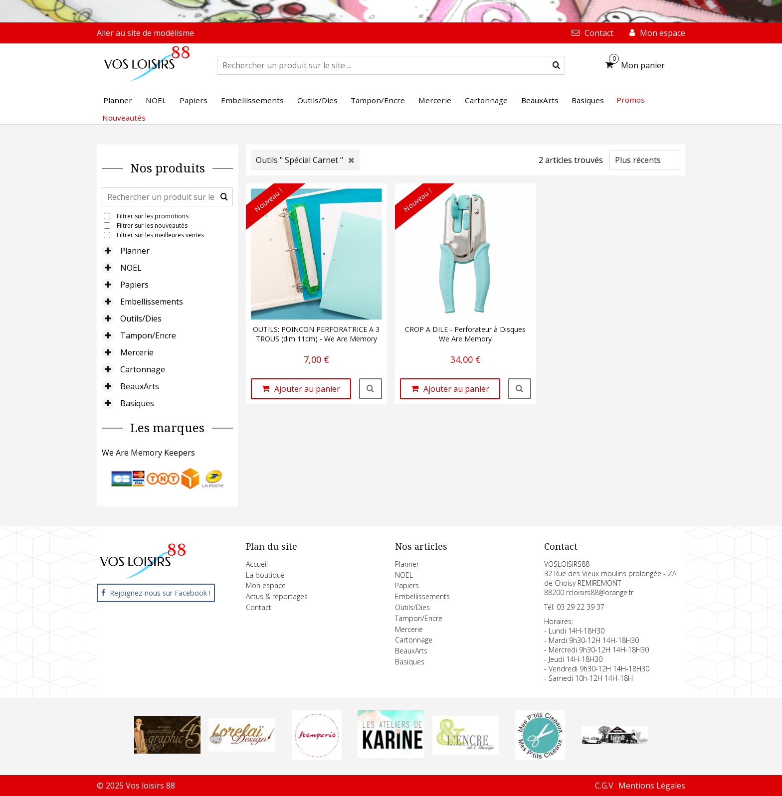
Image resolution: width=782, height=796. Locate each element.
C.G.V (604, 785)
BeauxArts (139, 386)
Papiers (134, 284)
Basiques (137, 403)
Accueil (257, 564)
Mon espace (266, 585)
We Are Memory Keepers (148, 452)
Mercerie (137, 352)
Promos (630, 100)
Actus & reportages (277, 596)
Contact (258, 607)
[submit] (556, 65)
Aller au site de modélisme (145, 32)
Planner (135, 250)
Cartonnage (142, 369)
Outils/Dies (141, 318)
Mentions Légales (651, 785)
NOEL (131, 267)
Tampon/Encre (148, 335)
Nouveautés (124, 118)
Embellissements (151, 301)
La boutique (265, 575)
